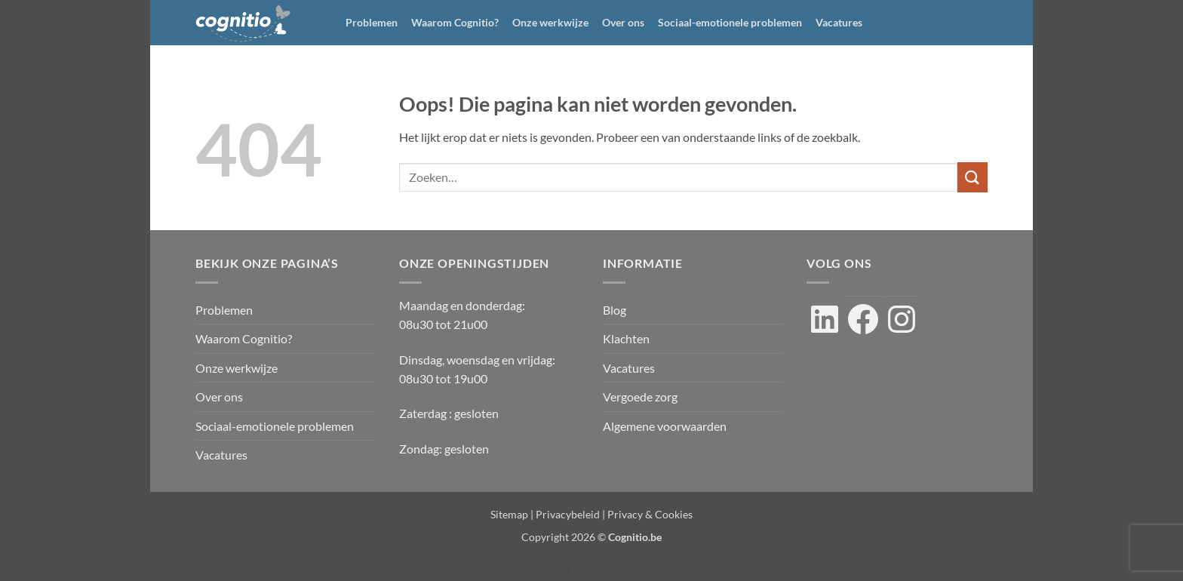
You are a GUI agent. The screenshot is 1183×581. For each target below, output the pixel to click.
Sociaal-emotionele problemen (730, 22)
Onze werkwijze (550, 22)
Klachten (626, 338)
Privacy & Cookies (650, 514)
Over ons (623, 22)
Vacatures (839, 22)
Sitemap (509, 514)
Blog (614, 310)
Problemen (372, 22)
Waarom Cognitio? (455, 22)
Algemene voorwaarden (665, 426)
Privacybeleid (568, 514)
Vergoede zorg (640, 396)
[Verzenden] (972, 177)
